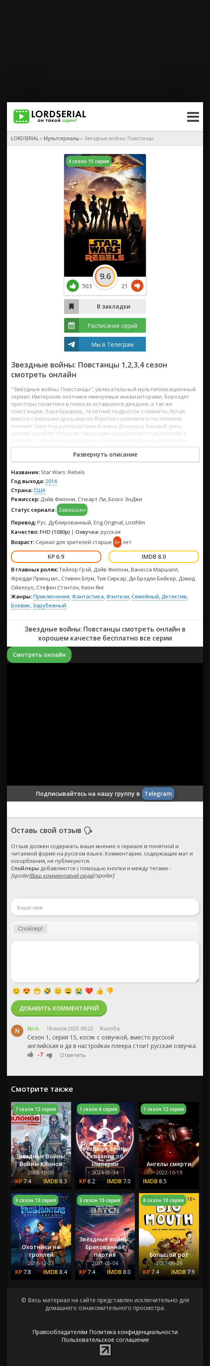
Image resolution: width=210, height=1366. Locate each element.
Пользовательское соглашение (105, 1340)
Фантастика (88, 596)
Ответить (73, 1055)
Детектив (174, 596)
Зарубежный (49, 605)
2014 (51, 481)
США (39, 490)
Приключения (51, 596)
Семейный (145, 596)
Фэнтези (117, 596)
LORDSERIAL (25, 138)
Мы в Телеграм (112, 344)
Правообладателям (59, 1332)
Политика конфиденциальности (133, 1332)
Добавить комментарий (59, 1008)
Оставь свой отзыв (46, 830)
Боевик (20, 605)
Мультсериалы (61, 138)
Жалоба (109, 1028)
